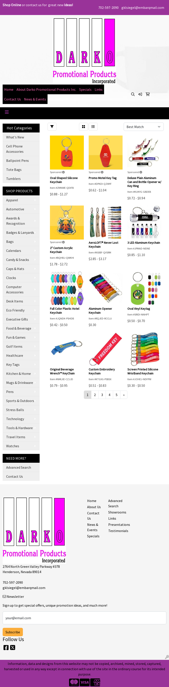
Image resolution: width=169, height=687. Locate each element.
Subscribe (13, 632)
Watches (12, 446)
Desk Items (14, 301)
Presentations (116, 524)
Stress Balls (15, 410)
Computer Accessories (15, 289)
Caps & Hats (15, 268)
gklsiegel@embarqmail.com (142, 7)
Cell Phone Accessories (15, 149)
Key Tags (13, 364)
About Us (94, 507)
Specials (85, 89)
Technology (15, 419)
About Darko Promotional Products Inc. (46, 89)
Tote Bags (14, 169)
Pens (10, 391)
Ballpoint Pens (17, 160)
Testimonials (116, 530)
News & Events (35, 99)
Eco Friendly (15, 310)
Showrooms (116, 512)
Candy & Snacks (17, 259)
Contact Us (12, 99)
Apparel (12, 200)
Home (8, 89)
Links (99, 89)
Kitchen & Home (18, 373)
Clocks (11, 278)
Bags (10, 241)
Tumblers (13, 178)
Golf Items (14, 346)
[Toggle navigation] (6, 112)
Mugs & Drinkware (19, 382)
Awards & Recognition (15, 221)
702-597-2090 (108, 7)
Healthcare (14, 355)
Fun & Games (16, 337)
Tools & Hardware (19, 428)
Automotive (15, 209)
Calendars (13, 250)
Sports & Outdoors (20, 400)
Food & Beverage (18, 328)
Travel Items (15, 437)
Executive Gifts (17, 319)
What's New (15, 137)
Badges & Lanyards (20, 232)
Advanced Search (18, 467)
